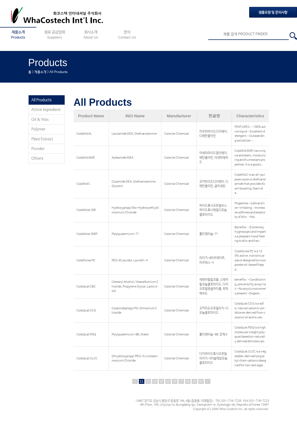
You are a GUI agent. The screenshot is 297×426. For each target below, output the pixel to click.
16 (174, 381)
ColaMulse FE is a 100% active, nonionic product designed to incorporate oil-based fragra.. (250, 260)
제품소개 (18, 35)
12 (148, 381)
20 (201, 381)
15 (168, 381)
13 (154, 381)
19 (194, 381)
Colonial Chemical (176, 133)
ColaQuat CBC (86, 286)
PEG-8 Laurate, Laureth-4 (130, 260)
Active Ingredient (46, 109)
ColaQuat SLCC (86, 358)
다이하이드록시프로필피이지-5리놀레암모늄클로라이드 (213, 358)
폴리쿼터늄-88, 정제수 (213, 334)
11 (141, 381)
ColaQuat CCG (86, 310)
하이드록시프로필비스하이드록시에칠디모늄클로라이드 (213, 210)
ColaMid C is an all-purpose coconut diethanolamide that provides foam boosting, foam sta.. (250, 184)
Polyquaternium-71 (125, 234)
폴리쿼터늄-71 (208, 234)
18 (187, 381)
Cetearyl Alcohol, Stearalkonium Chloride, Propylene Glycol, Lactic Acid (135, 286)
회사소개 (90, 35)
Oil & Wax (40, 119)
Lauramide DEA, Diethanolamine (134, 133)
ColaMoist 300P (86, 234)
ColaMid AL (84, 133)
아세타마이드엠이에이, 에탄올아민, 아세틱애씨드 (213, 157)
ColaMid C (83, 184)
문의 (127, 35)
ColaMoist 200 (86, 210)
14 (161, 381)
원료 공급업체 (54, 35)
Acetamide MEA (122, 157)
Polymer (38, 129)
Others (37, 158)
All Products (41, 100)
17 (181, 381)
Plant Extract (42, 139)
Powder (38, 148)
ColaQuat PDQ (86, 334)
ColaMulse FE (85, 260)
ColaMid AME (85, 157)
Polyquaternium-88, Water (130, 334)
